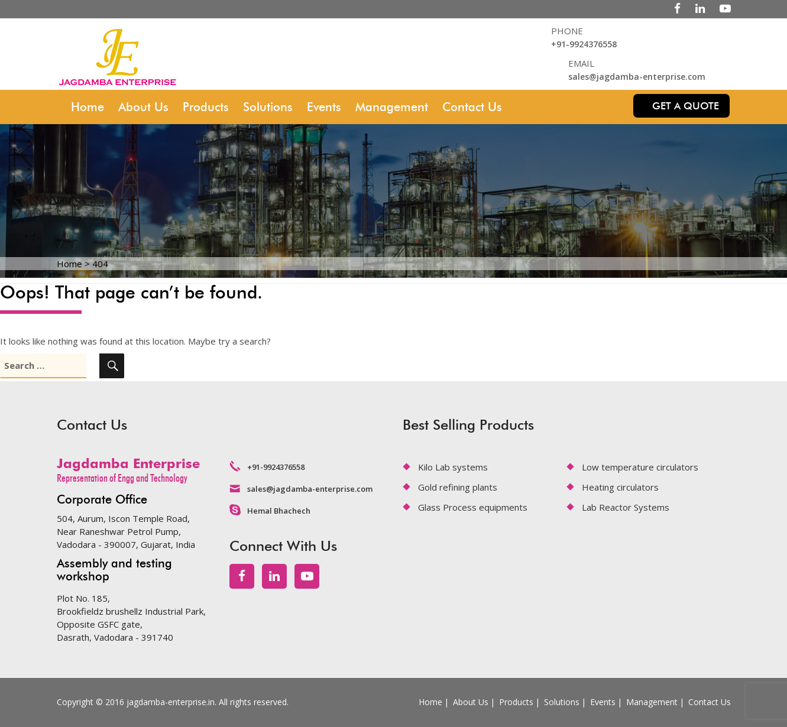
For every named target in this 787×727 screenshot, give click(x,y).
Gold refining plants (457, 487)
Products (206, 107)
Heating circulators (620, 487)
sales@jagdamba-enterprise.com (636, 76)
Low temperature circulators (640, 467)
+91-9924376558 (584, 44)
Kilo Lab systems (453, 467)
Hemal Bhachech (278, 510)
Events (324, 107)
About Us (143, 107)
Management (391, 107)
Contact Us (472, 107)
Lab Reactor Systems (625, 507)
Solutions (268, 107)
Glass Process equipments (472, 507)
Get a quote (685, 106)
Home (87, 107)
